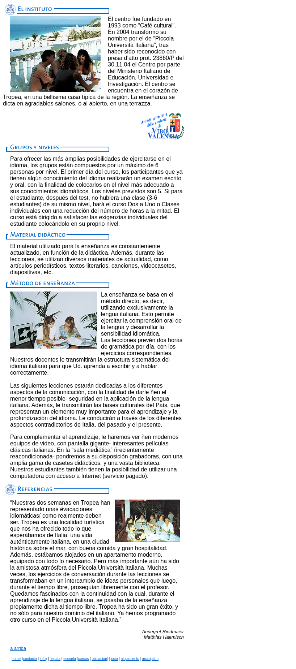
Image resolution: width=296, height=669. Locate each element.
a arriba (18, 648)
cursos (83, 659)
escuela (69, 659)
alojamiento (130, 659)
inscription (150, 659)
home (16, 659)
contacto (30, 659)
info (43, 659)
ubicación (99, 659)
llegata (55, 659)
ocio (114, 659)
